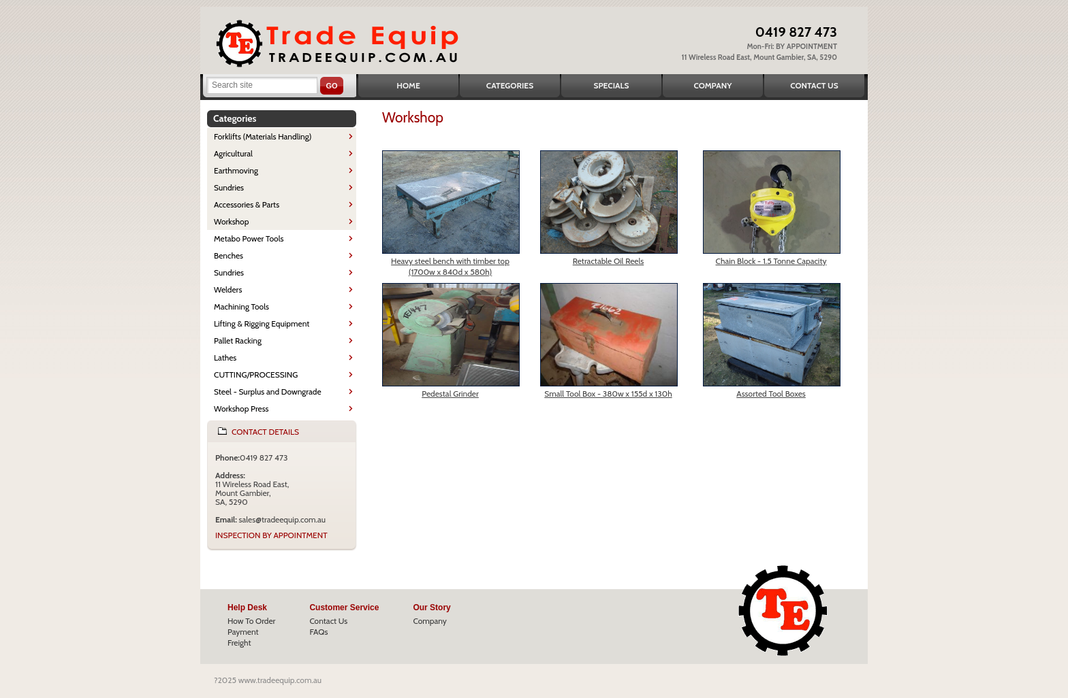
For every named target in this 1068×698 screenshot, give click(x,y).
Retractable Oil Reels (608, 261)
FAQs (318, 632)
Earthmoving (236, 170)
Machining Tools (241, 306)
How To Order (251, 621)
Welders (228, 289)
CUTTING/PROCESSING (256, 374)
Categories (509, 85)
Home (408, 85)
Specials (611, 85)
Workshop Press (241, 408)
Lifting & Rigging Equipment (261, 323)
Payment (243, 632)
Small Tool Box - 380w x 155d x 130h (608, 393)
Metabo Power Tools (248, 238)
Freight (239, 642)
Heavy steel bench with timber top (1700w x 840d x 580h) (450, 266)
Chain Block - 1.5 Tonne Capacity (771, 261)
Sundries (229, 187)
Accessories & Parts (246, 204)
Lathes (225, 357)
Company (712, 85)
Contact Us (814, 85)
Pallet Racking (238, 340)
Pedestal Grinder (450, 393)
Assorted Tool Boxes (771, 393)
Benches (228, 255)
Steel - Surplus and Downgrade (267, 391)
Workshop (231, 221)
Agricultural (233, 153)
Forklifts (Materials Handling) (263, 136)
